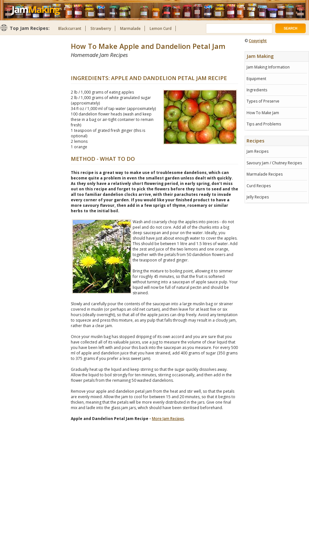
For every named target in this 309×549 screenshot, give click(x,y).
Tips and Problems (264, 124)
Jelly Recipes (258, 197)
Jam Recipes (257, 151)
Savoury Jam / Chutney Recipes (274, 163)
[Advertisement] (146, 66)
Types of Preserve (263, 101)
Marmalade (130, 28)
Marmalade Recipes (265, 174)
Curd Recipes (259, 185)
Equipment (256, 78)
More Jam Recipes (168, 418)
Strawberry (100, 28)
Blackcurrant (69, 28)
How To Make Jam (263, 112)
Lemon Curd (161, 28)
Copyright (258, 40)
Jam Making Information (268, 67)
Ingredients (257, 90)
